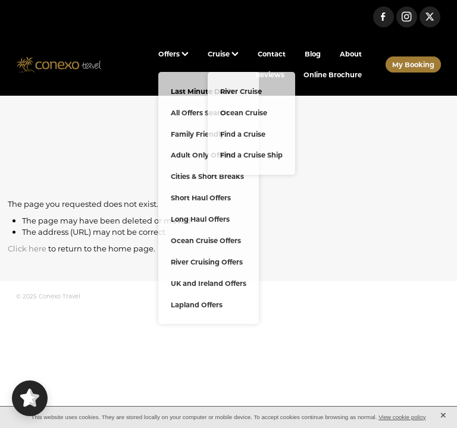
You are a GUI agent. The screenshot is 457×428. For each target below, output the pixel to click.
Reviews (269, 74)
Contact (272, 53)
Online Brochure (332, 74)
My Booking (413, 64)
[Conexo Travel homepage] (58, 65)
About (351, 53)
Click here (27, 248)
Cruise (223, 53)
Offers (173, 53)
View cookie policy (402, 417)
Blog (313, 53)
